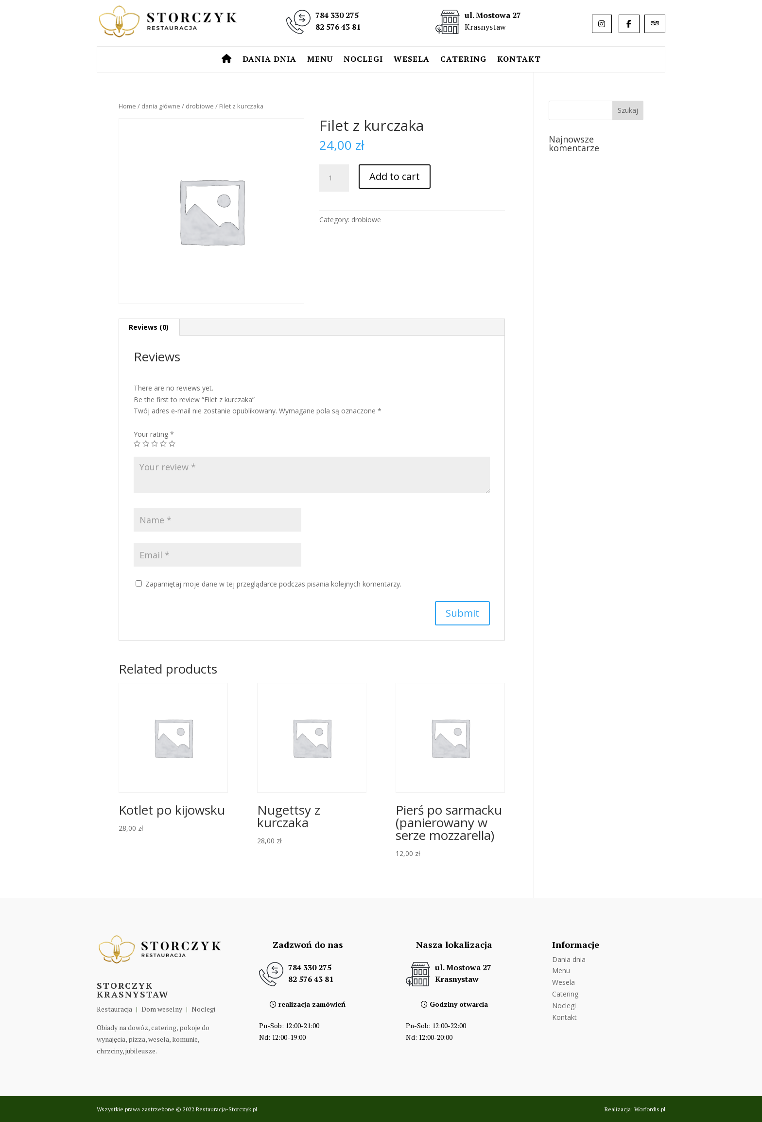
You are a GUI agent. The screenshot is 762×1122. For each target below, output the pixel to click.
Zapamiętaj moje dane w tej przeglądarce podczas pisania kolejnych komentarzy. (273, 583)
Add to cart (394, 176)
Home (127, 106)
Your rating (154, 434)
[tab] (149, 327)
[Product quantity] (333, 178)
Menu (320, 59)
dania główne (160, 106)
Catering (463, 59)
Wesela (412, 59)
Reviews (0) (149, 327)
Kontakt (519, 59)
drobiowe (200, 106)
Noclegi (363, 59)
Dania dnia (269, 59)
